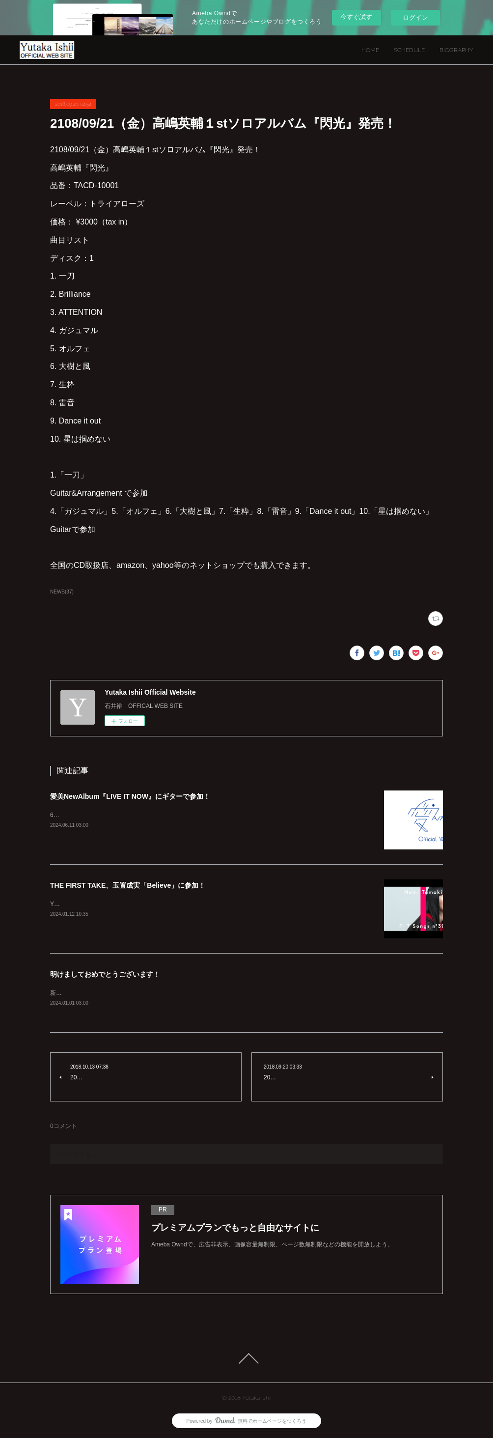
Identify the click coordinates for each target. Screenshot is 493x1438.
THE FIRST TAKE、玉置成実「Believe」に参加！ (127, 885)
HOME (370, 50)
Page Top (246, 1358)
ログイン (415, 17)
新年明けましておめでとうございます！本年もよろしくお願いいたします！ (150, 992)
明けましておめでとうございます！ (105, 974)
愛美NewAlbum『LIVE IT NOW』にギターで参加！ (130, 796)
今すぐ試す (356, 17)
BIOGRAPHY (456, 50)
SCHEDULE (409, 50)
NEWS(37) (62, 591)
